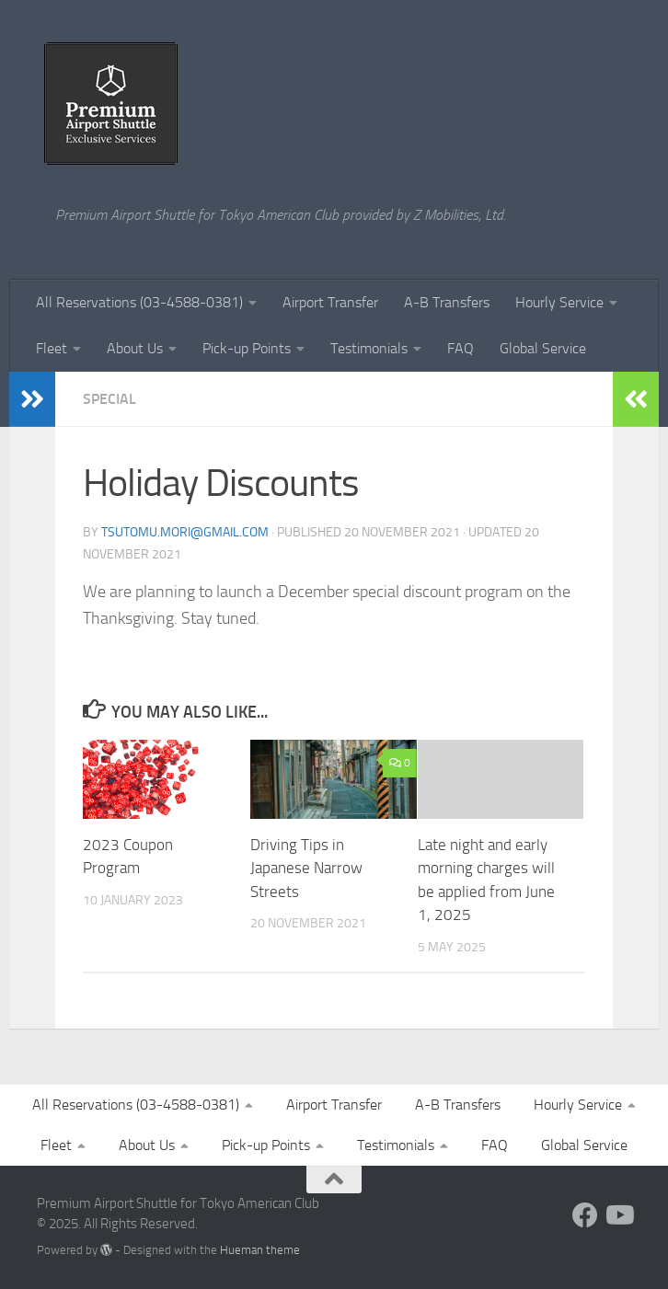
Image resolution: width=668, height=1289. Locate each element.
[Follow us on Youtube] (618, 1215)
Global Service (543, 348)
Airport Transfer (330, 302)
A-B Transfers (446, 302)
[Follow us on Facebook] (585, 1215)
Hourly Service (559, 302)
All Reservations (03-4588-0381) (139, 302)
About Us (135, 348)
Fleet (51, 348)
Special (109, 399)
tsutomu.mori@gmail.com (185, 532)
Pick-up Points (246, 348)
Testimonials (369, 348)
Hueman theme (260, 1250)
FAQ (460, 348)
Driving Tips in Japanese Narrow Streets (306, 868)
